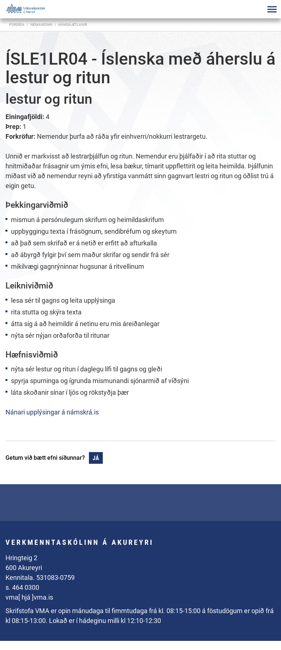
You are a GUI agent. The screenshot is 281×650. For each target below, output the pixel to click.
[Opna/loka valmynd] (272, 9)
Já (96, 458)
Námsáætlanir (72, 25)
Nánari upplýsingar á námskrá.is (52, 412)
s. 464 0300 (22, 587)
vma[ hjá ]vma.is (29, 597)
